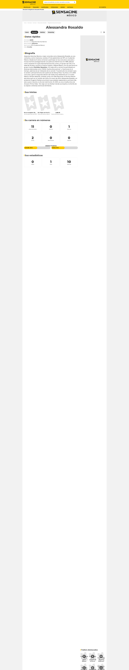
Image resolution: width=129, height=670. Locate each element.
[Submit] (74, 2)
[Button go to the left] (101, 39)
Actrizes (34, 29)
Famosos (30, 29)
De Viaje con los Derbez (44, 119)
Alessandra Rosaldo (42, 29)
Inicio (25, 29)
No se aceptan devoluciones (30, 119)
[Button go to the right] (104, 39)
